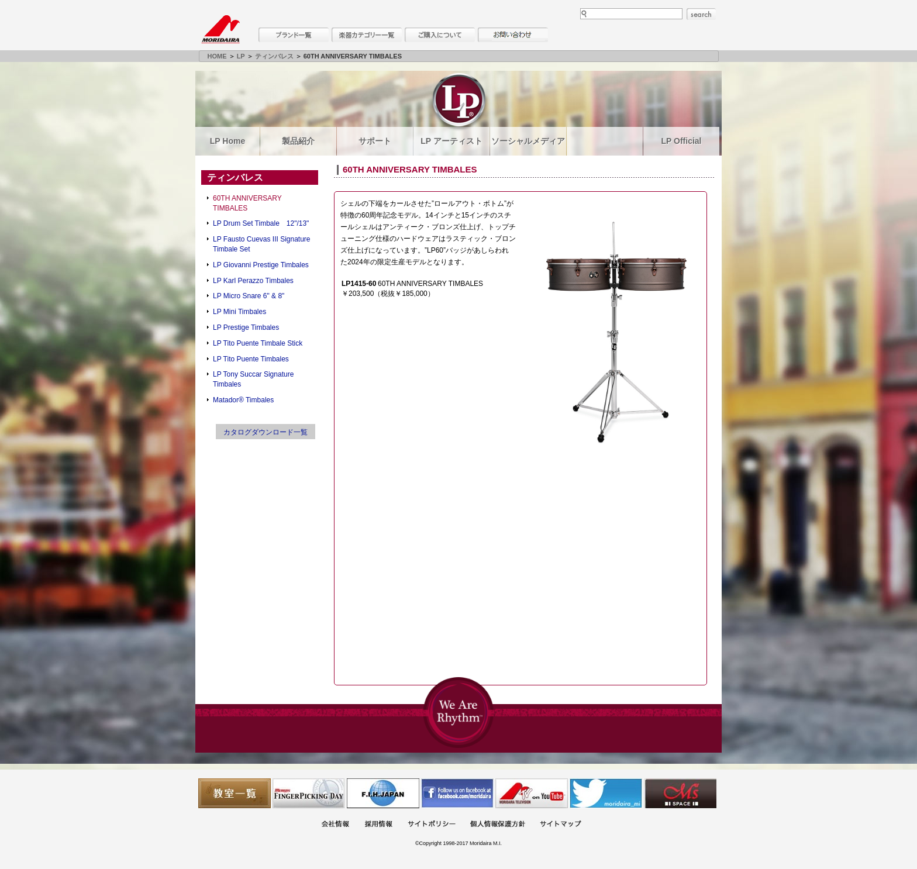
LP (241, 56)
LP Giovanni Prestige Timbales (261, 265)
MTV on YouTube (531, 793)
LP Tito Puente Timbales (251, 359)
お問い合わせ (513, 34)
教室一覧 (234, 793)
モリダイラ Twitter (606, 793)
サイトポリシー (431, 825)
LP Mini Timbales (239, 312)
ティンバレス (274, 56)
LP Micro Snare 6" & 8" (248, 296)
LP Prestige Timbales (246, 327)
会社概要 (335, 825)
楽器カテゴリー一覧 (367, 34)
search (701, 14)
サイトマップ (560, 825)
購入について (440, 34)
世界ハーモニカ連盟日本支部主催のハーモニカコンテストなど (383, 793)
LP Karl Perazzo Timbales (253, 281)
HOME (217, 56)
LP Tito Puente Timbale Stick (257, 343)
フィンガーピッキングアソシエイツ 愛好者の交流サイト (309, 793)
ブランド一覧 (293, 34)
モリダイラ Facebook (457, 793)
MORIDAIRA (220, 29)
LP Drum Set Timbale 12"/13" (261, 223)
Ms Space (680, 793)
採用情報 (378, 825)
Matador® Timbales (243, 400)
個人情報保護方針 (497, 825)
